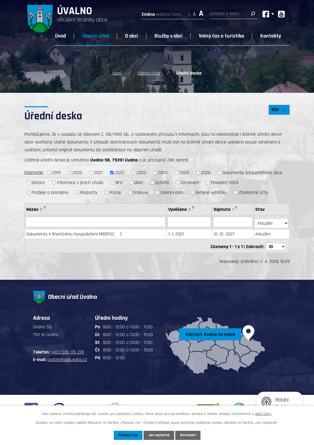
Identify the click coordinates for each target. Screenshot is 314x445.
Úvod (60, 35)
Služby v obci (168, 35)
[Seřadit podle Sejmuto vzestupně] (237, 207)
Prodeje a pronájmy (50, 192)
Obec (138, 182)
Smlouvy (140, 192)
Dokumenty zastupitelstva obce (252, 173)
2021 (98, 173)
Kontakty (270, 35)
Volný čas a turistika (221, 35)
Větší (201, 12)
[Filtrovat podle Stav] (272, 221)
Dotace (38, 182)
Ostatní (162, 182)
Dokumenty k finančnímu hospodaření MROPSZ (75, 233)
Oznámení (190, 182)
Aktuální (263, 233)
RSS (278, 111)
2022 (119, 173)
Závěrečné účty (253, 192)
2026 (206, 173)
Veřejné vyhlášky (211, 192)
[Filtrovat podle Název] (95, 222)
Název (34, 209)
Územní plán (171, 192)
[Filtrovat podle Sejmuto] (233, 222)
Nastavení (189, 435)
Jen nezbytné (159, 435)
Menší (189, 12)
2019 (56, 173)
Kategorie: (33, 172)
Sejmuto (224, 209)
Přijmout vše (127, 435)
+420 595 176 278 (67, 349)
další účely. (263, 413)
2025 (184, 173)
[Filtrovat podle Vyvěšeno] (189, 222)
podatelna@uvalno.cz (67, 357)
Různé (115, 192)
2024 (162, 173)
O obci (131, 35)
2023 (141, 173)
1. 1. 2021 (176, 233)
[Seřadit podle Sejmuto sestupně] (237, 209)
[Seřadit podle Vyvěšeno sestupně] (194, 209)
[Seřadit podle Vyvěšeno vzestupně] (194, 207)
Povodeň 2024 (224, 182)
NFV (118, 182)
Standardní (194, 12)
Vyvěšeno (180, 209)
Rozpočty (88, 192)
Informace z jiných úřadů (80, 182)
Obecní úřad (95, 35)
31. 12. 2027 (224, 233)
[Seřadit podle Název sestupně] (45, 209)
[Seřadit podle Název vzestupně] (45, 207)
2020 (77, 173)
